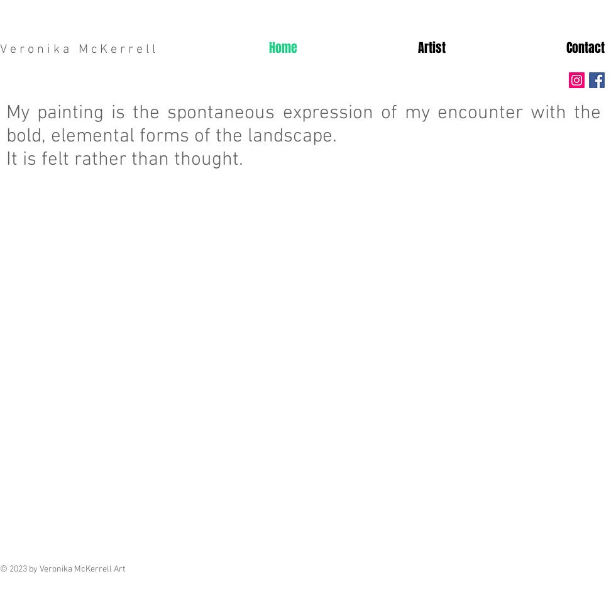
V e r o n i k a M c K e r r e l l (77, 49)
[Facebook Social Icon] (597, 80)
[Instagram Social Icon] (577, 80)
